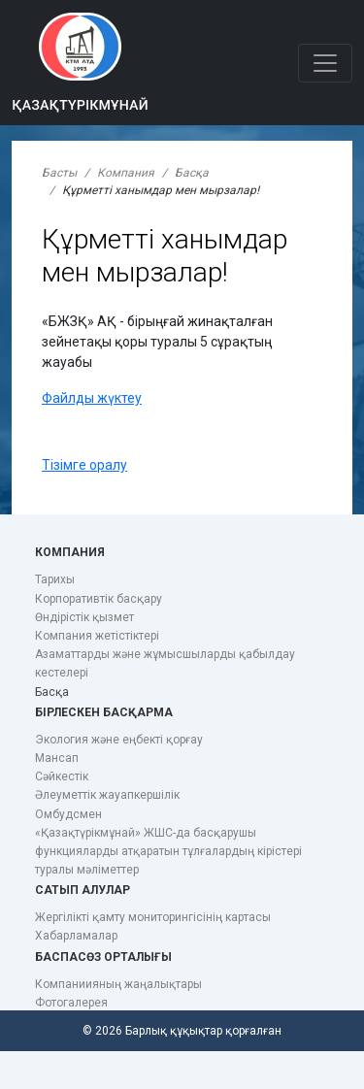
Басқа (192, 173)
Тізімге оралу (84, 465)
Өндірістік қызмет (84, 617)
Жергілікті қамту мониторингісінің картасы (153, 917)
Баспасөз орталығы (103, 957)
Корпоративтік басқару (98, 599)
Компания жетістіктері (97, 636)
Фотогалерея (71, 1002)
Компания (125, 173)
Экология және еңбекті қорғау (119, 739)
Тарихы (55, 579)
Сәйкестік (61, 776)
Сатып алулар (82, 890)
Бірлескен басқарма (104, 712)
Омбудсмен (68, 814)
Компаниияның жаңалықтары (118, 984)
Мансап (57, 758)
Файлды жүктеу (92, 398)
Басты (59, 173)
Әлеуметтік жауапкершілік (107, 795)
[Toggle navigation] (325, 63)
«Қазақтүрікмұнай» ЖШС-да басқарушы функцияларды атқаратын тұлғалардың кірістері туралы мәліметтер (168, 851)
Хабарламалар (76, 935)
